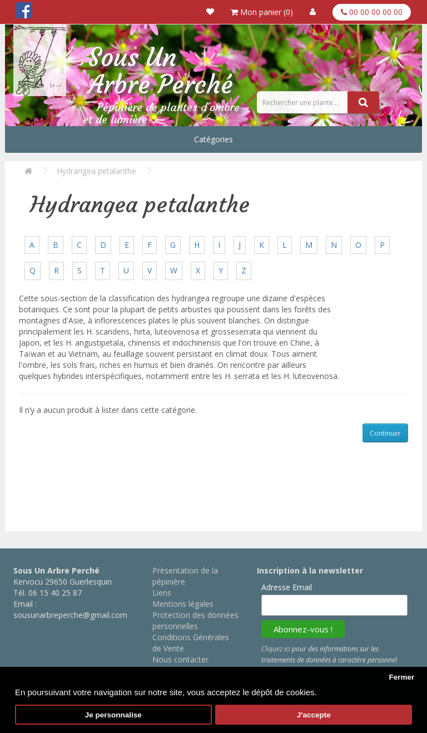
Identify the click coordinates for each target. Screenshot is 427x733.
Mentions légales (183, 604)
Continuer (385, 433)
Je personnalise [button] (113, 715)
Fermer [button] (401, 677)
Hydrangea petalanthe (96, 171)
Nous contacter (180, 659)
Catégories (213, 139)
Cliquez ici (275, 649)
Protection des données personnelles (195, 620)
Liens (161, 592)
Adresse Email (286, 587)
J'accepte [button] (314, 715)
